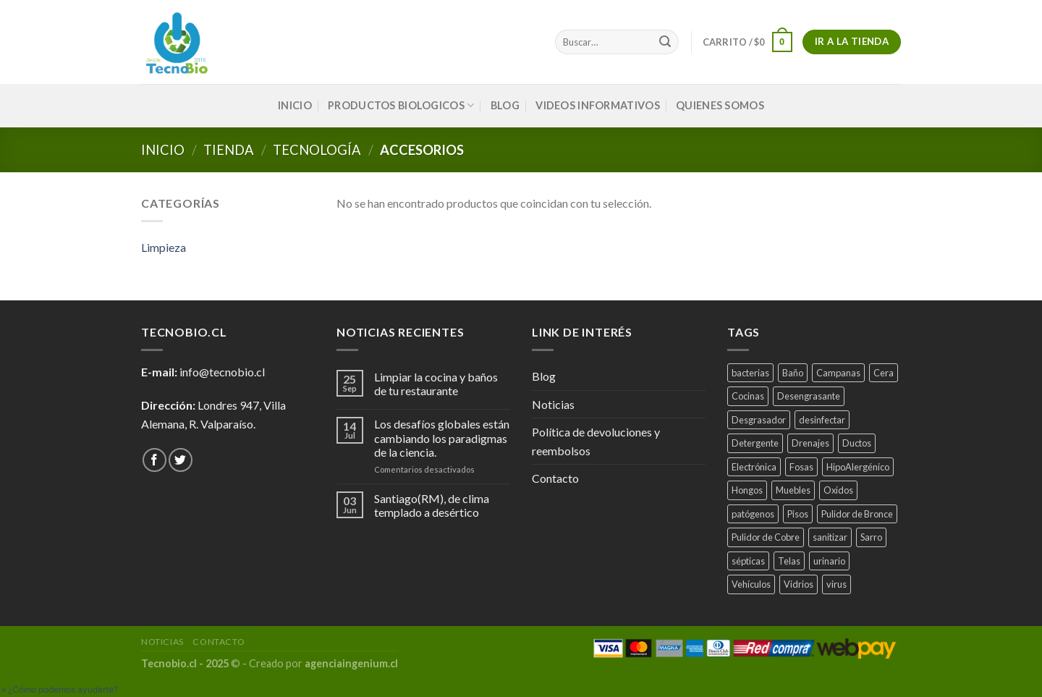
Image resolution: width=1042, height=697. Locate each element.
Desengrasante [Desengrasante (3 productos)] (808, 396)
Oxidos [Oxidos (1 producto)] (838, 490)
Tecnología (317, 150)
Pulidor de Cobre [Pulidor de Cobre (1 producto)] (766, 537)
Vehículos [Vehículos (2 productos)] (751, 584)
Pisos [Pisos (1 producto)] (797, 514)
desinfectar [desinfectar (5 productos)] (822, 420)
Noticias (553, 404)
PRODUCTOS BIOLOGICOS (401, 105)
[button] (59, 689)
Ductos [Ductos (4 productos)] (856, 443)
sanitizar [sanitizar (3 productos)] (830, 537)
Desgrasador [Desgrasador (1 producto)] (759, 420)
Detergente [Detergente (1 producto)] (755, 443)
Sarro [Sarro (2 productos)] (871, 537)
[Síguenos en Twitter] (180, 460)
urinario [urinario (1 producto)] (829, 561)
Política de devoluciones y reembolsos (596, 441)
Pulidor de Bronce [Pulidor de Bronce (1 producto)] (857, 514)
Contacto (555, 478)
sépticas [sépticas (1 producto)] (748, 561)
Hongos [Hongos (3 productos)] (747, 490)
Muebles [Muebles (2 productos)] (793, 490)
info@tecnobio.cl (222, 372)
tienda (228, 150)
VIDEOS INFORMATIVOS (597, 105)
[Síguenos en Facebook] (154, 460)
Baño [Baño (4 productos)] (792, 373)
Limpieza (163, 247)
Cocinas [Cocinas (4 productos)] (748, 396)
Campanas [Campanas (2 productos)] (838, 373)
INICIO (295, 105)
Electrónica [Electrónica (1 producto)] (754, 467)
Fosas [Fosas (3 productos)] (801, 467)
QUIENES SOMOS (720, 105)
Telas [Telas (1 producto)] (789, 561)
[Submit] (665, 42)
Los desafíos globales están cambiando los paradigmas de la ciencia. (441, 437)
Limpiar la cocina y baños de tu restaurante (436, 383)
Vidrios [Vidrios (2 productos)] (798, 584)
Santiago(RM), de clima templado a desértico (431, 505)
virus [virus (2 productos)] (836, 584)
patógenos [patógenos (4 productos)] (753, 514)
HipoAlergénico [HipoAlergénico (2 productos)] (857, 467)
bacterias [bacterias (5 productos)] (750, 373)
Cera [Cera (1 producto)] (883, 373)
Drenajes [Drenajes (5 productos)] (810, 443)
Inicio (163, 150)
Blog (505, 105)
